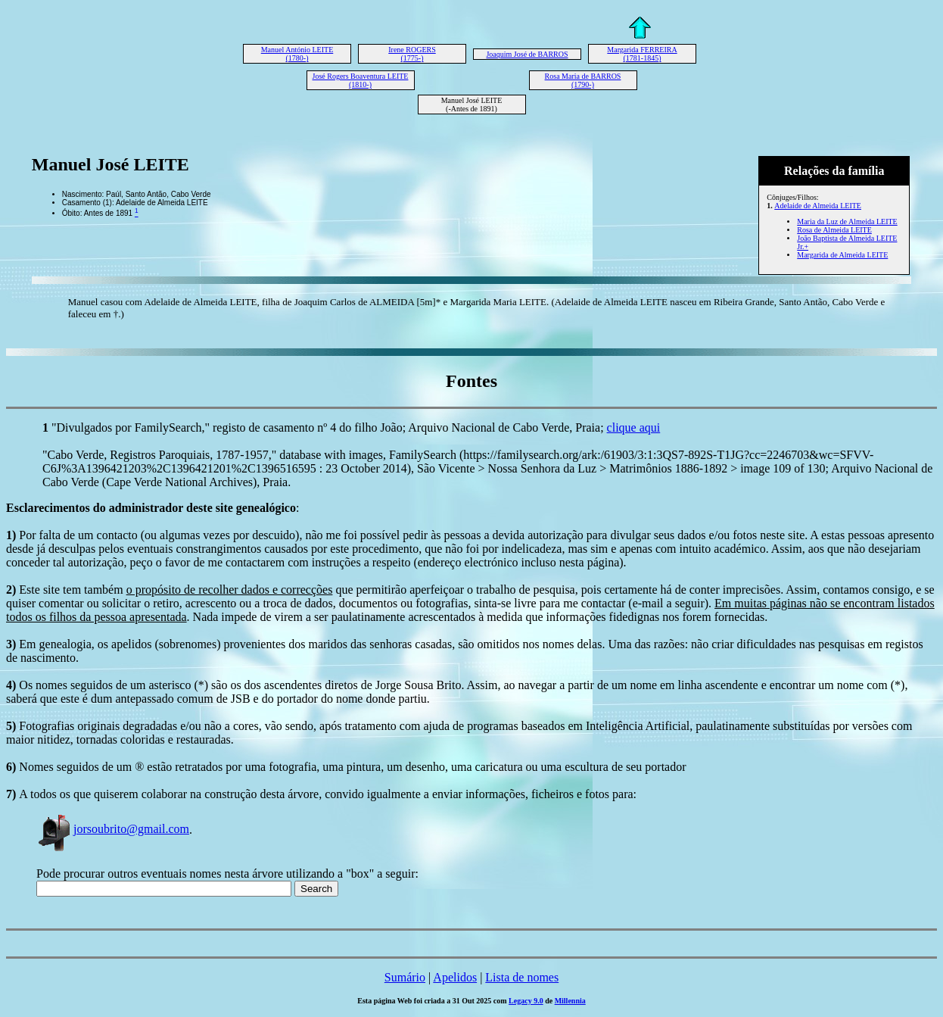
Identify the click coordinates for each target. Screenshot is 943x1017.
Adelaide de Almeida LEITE (817, 205)
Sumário (404, 977)
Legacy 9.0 (526, 1001)
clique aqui (634, 427)
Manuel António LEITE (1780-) (297, 53)
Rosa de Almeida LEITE (834, 230)
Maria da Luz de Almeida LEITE (847, 221)
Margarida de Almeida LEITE (842, 255)
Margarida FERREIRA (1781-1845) (642, 53)
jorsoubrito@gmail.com (112, 828)
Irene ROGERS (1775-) (412, 53)
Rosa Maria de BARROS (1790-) (583, 80)
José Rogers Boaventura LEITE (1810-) (361, 80)
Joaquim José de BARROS (527, 54)
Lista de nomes (522, 977)
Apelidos (455, 977)
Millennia (570, 1001)
